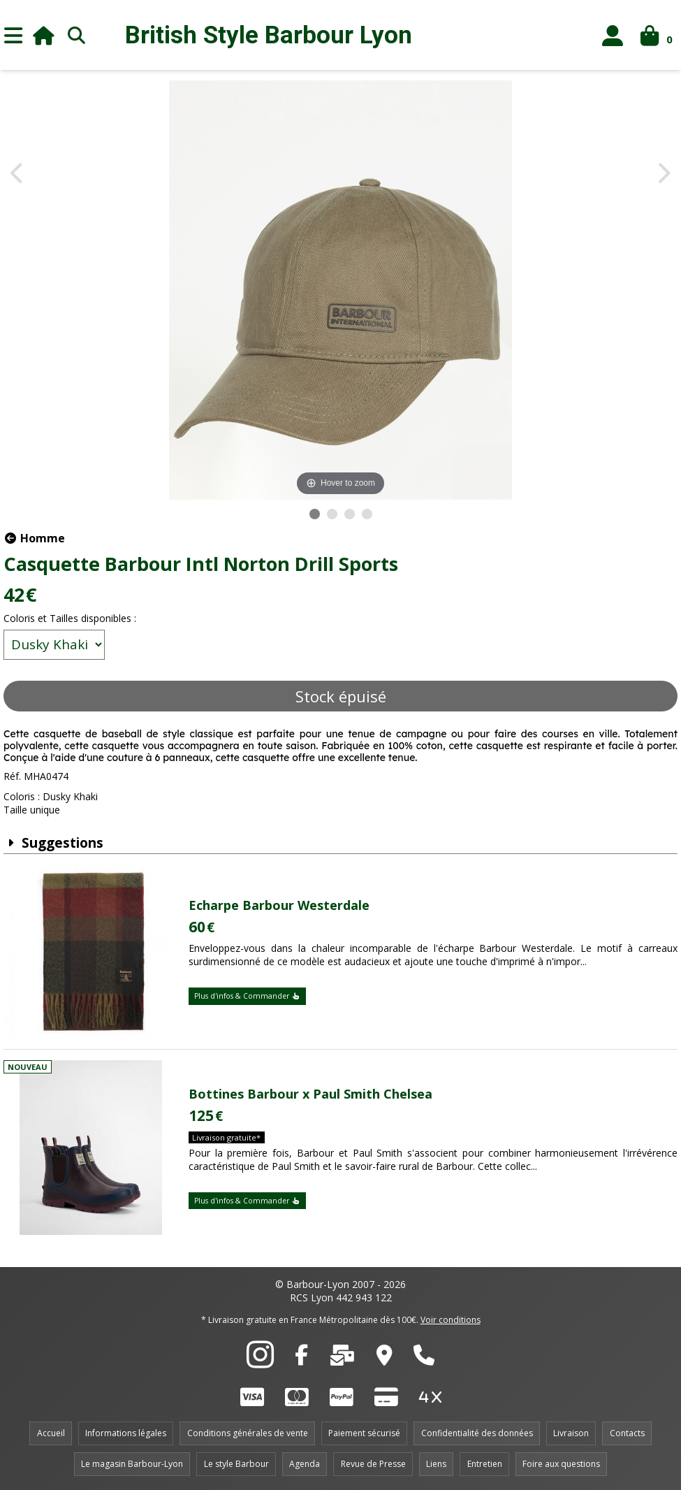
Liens (436, 1464)
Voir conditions (450, 1320)
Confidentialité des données (477, 1433)
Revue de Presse (373, 1464)
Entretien (484, 1464)
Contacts (627, 1433)
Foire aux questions (561, 1464)
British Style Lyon (268, 35)
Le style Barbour (236, 1464)
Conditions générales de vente (247, 1433)
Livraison (571, 1433)
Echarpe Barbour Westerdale (279, 905)
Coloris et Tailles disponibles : (69, 618)
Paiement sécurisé (364, 1433)
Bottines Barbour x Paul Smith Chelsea (310, 1093)
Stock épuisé (340, 696)
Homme (34, 538)
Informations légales (125, 1433)
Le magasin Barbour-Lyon (132, 1464)
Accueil (51, 1433)
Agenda (304, 1464)
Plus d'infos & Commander (247, 996)
